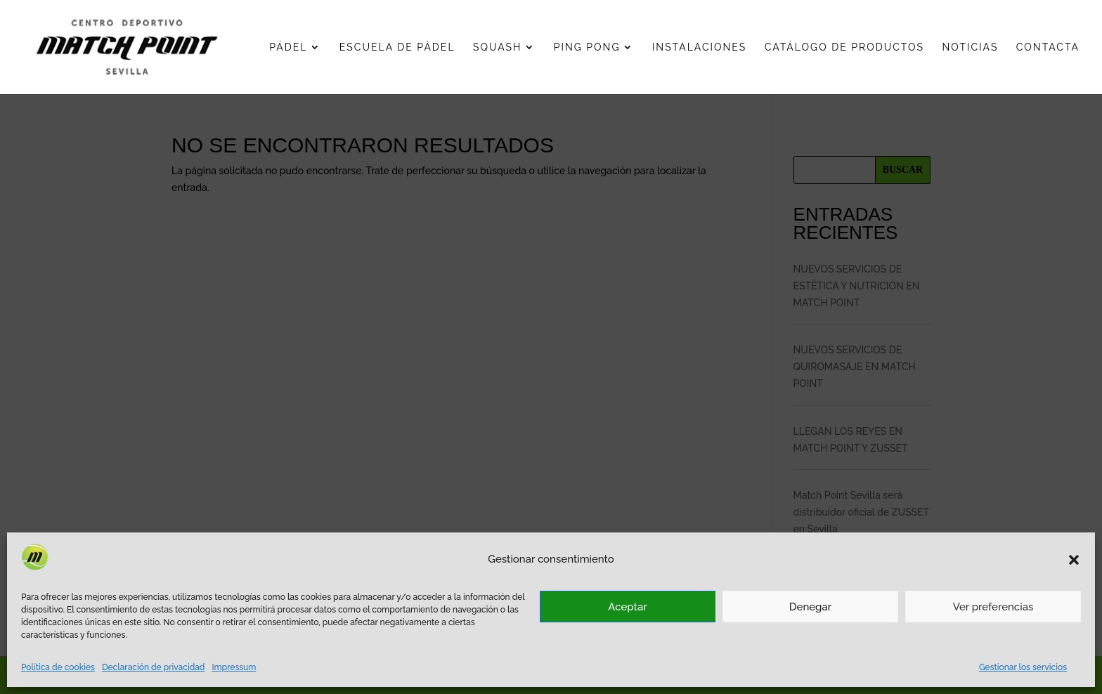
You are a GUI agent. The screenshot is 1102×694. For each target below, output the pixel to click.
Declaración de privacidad (153, 667)
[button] (1074, 560)
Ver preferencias (993, 607)
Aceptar (627, 607)
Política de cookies (58, 667)
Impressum (234, 667)
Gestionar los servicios (1023, 667)
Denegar (810, 607)
